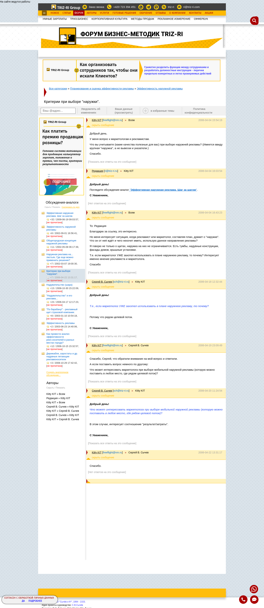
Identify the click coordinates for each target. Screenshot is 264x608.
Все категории (58, 88)
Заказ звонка (96, 7)
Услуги (104, 13)
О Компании (177, 13)
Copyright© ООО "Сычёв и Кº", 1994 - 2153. (64, 601)
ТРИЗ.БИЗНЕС (79, 18)
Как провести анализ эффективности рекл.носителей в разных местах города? (60, 338)
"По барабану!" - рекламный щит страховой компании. (61, 311)
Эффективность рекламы (60, 323)
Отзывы (161, 13)
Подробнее (35, 601)
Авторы (91, 13)
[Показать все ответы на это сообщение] (112, 161)
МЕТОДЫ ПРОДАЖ (142, 18)
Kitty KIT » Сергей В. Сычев (62, 410)
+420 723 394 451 (124, 6)
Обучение (146, 13)
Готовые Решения (124, 13)
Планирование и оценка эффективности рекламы (102, 88)
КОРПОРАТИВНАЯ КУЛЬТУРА (109, 18)
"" (163, 189)
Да (23, 601)
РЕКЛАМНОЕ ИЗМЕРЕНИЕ (174, 18)
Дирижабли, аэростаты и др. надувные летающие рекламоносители (62, 356)
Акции (209, 13)
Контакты (195, 13)
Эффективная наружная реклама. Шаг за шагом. (59, 214)
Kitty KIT (97, 120)
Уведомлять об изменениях (90, 110)
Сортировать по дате (71, 207)
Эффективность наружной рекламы (160, 88)
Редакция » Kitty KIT (58, 398)
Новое (55, 13)
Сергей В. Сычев (102, 281)
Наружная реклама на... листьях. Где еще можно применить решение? (59, 257)
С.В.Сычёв (77, 605)
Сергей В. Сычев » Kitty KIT (62, 406)
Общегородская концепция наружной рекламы (61, 242)
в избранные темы (162, 110)
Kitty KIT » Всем (55, 393)
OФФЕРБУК (201, 18)
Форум (78, 13)
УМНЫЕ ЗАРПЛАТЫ (55, 18)
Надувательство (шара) (59, 284)
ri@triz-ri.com (191, 6)
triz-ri (171, 6)
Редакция (97, 170)
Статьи (67, 13)
